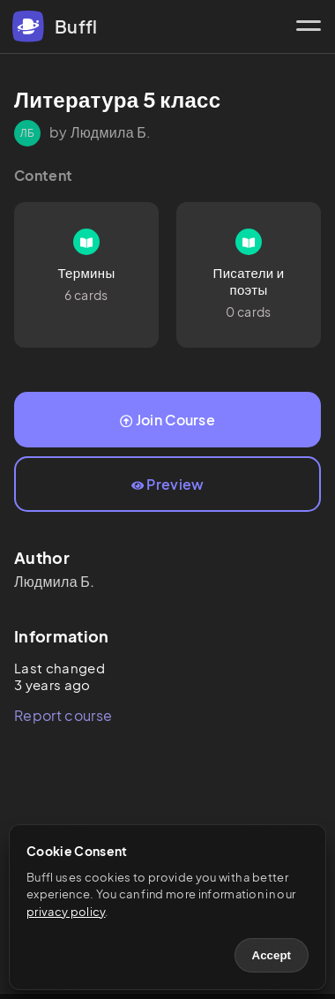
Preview (168, 484)
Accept (271, 955)
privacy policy (65, 912)
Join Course (167, 419)
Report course (63, 715)
